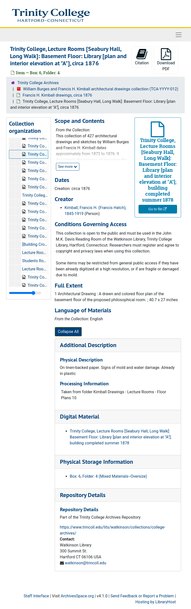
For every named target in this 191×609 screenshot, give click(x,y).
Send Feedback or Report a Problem (142, 596)
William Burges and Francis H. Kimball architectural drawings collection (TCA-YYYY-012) (100, 89)
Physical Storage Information (96, 462)
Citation (141, 56)
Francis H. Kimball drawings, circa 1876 (57, 95)
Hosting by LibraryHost (155, 602)
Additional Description (88, 345)
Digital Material (79, 416)
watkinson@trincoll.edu (85, 563)
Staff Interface (36, 596)
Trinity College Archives (38, 82)
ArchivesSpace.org (77, 596)
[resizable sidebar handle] (25, 293)
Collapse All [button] (68, 331)
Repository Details (82, 495)
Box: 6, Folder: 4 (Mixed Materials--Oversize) (108, 476)
